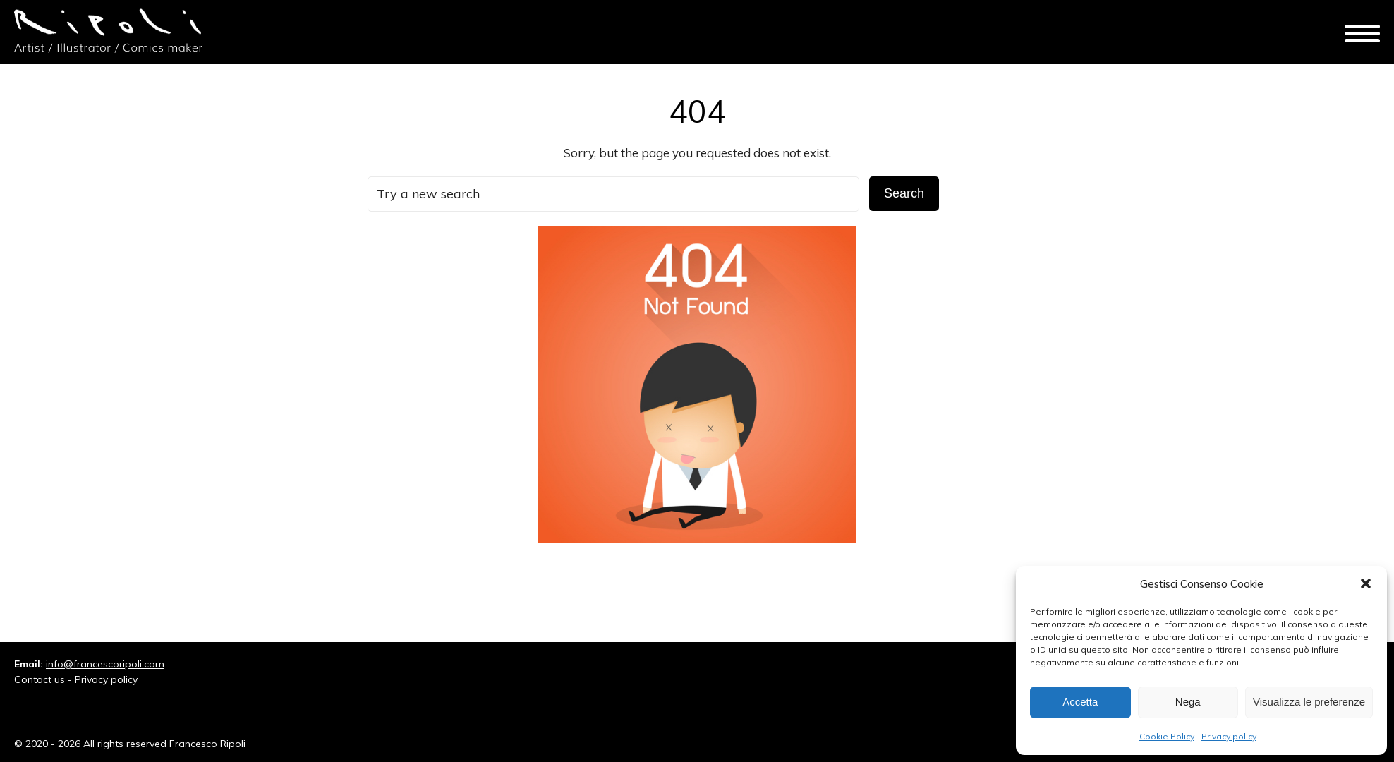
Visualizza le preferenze (1309, 702)
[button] (1366, 583)
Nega (1188, 702)
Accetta (1080, 702)
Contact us (39, 679)
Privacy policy (1228, 736)
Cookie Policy (1166, 736)
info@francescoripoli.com (105, 664)
